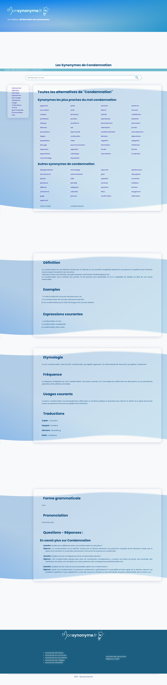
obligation (135, 140)
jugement (44, 106)
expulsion (105, 187)
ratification (135, 196)
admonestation (77, 174)
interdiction (105, 127)
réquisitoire (75, 158)
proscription (45, 132)
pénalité (74, 183)
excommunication (78, 145)
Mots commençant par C (21, 70)
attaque (43, 123)
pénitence (44, 183)
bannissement (106, 123)
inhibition (135, 183)
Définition (15, 90)
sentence (135, 106)
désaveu (43, 127)
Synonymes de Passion (54, 653)
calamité (74, 191)
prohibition (44, 119)
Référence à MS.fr (113, 659)
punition (74, 119)
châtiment (135, 145)
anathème (75, 123)
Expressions (16, 95)
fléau (103, 191)
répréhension (136, 170)
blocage (43, 145)
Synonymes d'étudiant (54, 662)
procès (134, 127)
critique (43, 114)
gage (42, 196)
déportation (136, 136)
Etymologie (16, 98)
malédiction (136, 114)
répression (44, 149)
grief (103, 174)
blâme (103, 110)
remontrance (45, 174)
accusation (44, 110)
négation (104, 140)
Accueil (7, 70)
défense (43, 187)
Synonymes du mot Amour (56, 655)
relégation (75, 187)
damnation (135, 123)
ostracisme (44, 191)
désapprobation (46, 170)
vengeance (135, 191)
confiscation (75, 136)
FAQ (13, 115)
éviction (134, 187)
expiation (104, 178)
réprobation (105, 119)
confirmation (106, 196)
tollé (72, 178)
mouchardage (46, 158)
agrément (44, 200)
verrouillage (75, 170)
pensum (74, 196)
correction (135, 178)
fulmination (105, 145)
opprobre (74, 149)
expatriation (45, 140)
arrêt (72, 110)
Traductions (16, 105)
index (73, 140)
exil (72, 127)
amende (104, 183)
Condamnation (36, 70)
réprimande (75, 132)
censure (134, 110)
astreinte (134, 119)
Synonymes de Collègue (55, 660)
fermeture (74, 114)
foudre (103, 149)
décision (104, 136)
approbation (45, 154)
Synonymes (16, 88)
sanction (104, 106)
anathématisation (108, 132)
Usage (14, 103)
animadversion (137, 132)
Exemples (15, 93)
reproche (104, 170)
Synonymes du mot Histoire (56, 657)
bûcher (134, 149)
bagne (42, 136)
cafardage (75, 154)
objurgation (136, 174)
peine (73, 106)
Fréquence (16, 100)
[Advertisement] (83, 47)
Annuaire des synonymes (116, 656)
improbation (106, 154)
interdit (104, 114)
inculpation (135, 154)
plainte (43, 178)
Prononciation (17, 112)
